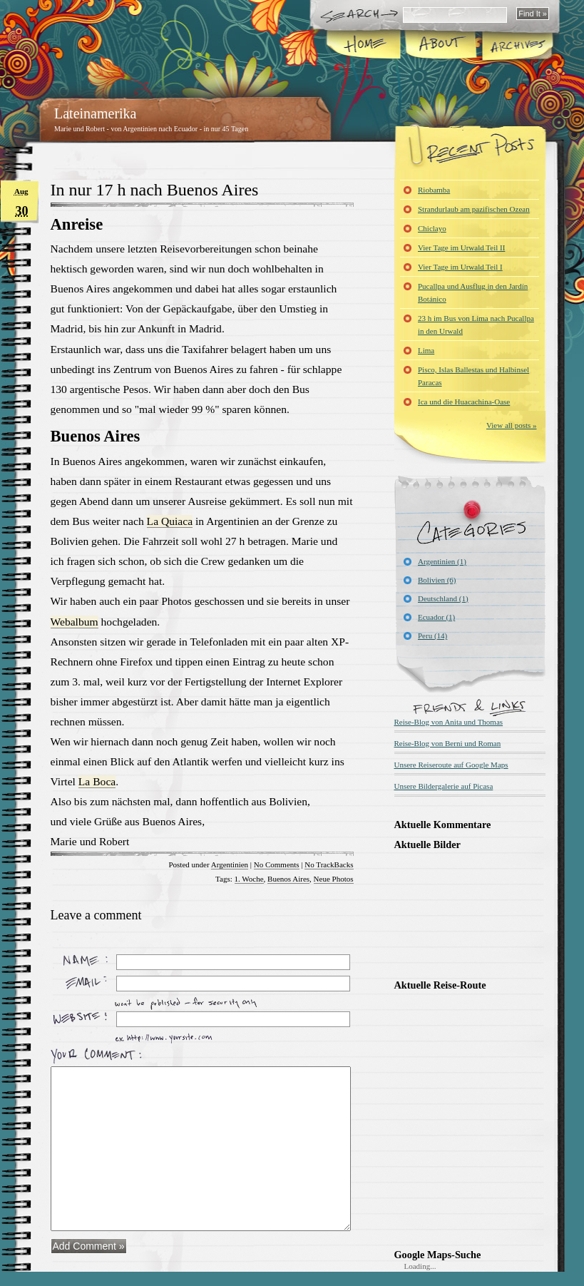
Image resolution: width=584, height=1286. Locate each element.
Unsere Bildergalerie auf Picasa (443, 786)
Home (364, 46)
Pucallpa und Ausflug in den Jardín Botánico (473, 292)
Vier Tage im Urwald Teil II (461, 247)
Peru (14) (432, 635)
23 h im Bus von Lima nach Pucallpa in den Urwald (476, 324)
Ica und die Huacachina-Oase (464, 401)
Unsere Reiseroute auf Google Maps (451, 764)
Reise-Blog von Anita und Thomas (448, 722)
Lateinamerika (95, 113)
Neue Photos (334, 878)
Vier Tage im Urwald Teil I (460, 266)
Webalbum (74, 622)
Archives (516, 46)
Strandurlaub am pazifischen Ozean (474, 209)
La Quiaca (170, 521)
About (440, 46)
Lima (426, 350)
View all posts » (511, 425)
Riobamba (434, 189)
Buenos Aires (288, 878)
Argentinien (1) (442, 561)
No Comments (276, 864)
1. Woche (249, 878)
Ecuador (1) (436, 617)
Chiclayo (432, 228)
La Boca (97, 781)
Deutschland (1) (443, 598)
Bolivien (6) (437, 580)
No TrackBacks (328, 864)
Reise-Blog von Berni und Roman (447, 743)
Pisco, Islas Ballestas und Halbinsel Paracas (473, 376)
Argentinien (229, 864)
